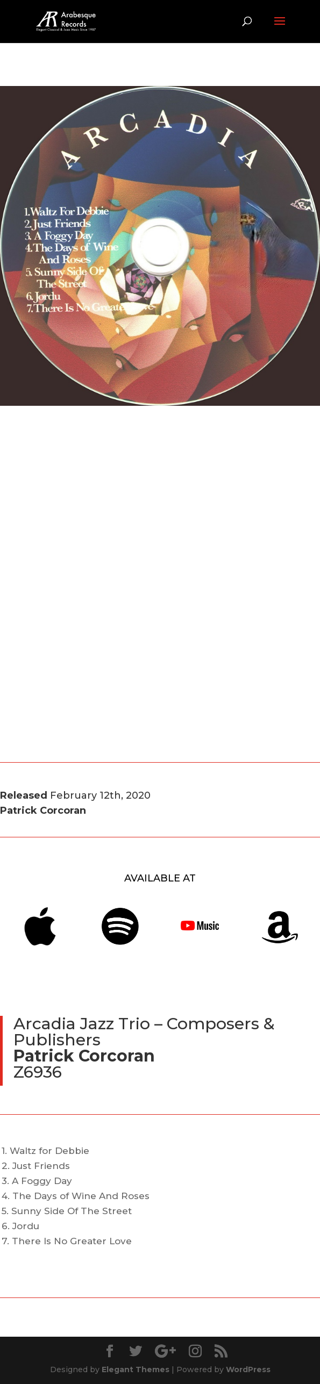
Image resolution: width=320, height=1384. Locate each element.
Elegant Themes (135, 1369)
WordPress (248, 1369)
